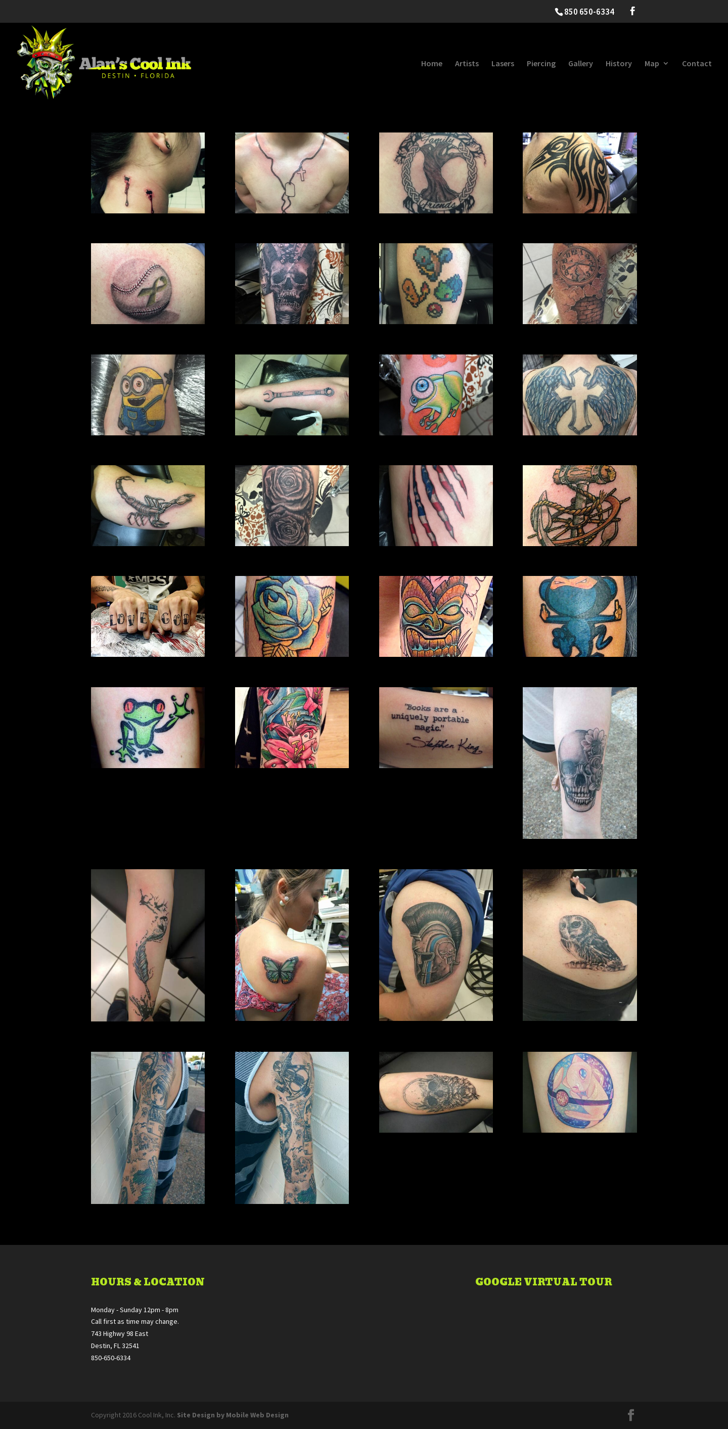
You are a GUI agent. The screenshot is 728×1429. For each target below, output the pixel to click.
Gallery (580, 64)
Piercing (541, 64)
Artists (467, 64)
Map (652, 64)
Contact (697, 64)
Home (431, 64)
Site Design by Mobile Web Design (233, 1414)
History (619, 64)
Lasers (502, 64)
